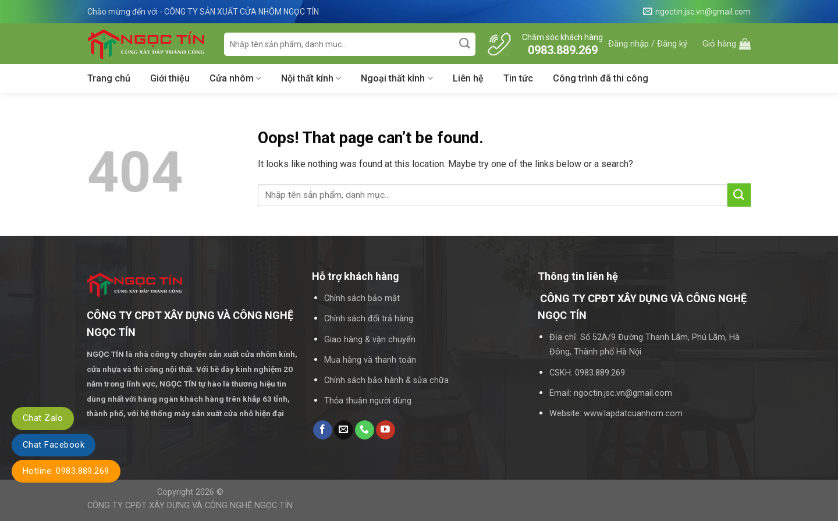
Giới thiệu (170, 78)
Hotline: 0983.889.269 (66, 471)
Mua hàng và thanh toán (370, 360)
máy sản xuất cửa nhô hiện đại (230, 413)
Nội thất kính (311, 78)
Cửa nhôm (235, 78)
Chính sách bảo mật (362, 298)
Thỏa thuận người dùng (367, 401)
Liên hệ (468, 78)
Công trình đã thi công (600, 78)
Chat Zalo (43, 418)
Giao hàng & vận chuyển (370, 340)
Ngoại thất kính (396, 78)
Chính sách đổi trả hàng (368, 319)
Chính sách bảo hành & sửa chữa (386, 380)
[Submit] (465, 44)
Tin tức (518, 78)
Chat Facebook (53, 445)
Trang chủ (108, 78)
